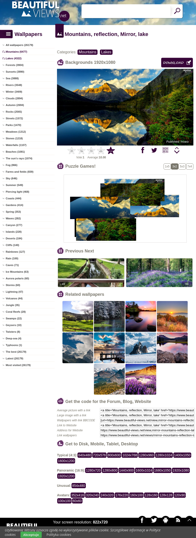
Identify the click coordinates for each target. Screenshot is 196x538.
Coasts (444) (13, 198)
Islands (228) (14, 231)
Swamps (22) (14, 318)
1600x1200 (66, 461)
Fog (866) (11, 165)
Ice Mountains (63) (17, 271)
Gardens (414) (14, 205)
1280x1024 (164, 455)
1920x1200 (66, 476)
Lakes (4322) (13, 58)
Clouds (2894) (14, 98)
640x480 (84, 455)
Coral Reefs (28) (16, 311)
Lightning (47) (14, 291)
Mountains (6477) (16, 51)
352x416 (77, 495)
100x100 (64, 501)
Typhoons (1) (14, 345)
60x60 (77, 501)
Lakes (106, 52)
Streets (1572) (14, 118)
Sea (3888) (12, 78)
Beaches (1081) (15, 151)
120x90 (179, 495)
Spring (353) (13, 211)
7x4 (189, 166)
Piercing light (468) (17, 191)
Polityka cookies (58, 534)
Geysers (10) (13, 325)
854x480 (78, 486)
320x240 (92, 495)
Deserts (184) (14, 238)
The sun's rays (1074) (19, 158)
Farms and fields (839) (19, 171)
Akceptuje (31, 535)
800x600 (114, 455)
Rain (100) (12, 258)
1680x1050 (162, 470)
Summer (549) (14, 185)
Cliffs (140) (12, 245)
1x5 (167, 166)
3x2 (174, 166)
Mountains (87, 52)
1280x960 (146, 455)
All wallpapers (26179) (19, 45)
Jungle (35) (13, 305)
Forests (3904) (15, 65)
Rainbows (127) (15, 251)
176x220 (121, 495)
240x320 (107, 495)
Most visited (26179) (18, 365)
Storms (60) (13, 285)
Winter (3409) (14, 91)
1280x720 (93, 470)
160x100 (136, 495)
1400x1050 (182, 455)
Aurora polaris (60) (17, 278)
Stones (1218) (14, 138)
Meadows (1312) (16, 131)
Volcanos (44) (14, 298)
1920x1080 (181, 470)
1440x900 (126, 470)
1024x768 (129, 455)
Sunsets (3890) (15, 71)
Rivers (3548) (14, 85)
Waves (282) (13, 218)
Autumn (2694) (15, 105)
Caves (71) (12, 265)
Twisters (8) (13, 331)
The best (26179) (16, 351)
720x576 (99, 455)
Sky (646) (11, 178)
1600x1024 (144, 470)
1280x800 (110, 470)
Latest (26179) (14, 358)
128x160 (151, 495)
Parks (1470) (13, 125)
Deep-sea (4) (13, 338)
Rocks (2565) (14, 111)
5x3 (182, 166)
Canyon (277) (14, 225)
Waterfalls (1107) (16, 145)
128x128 (166, 495)
